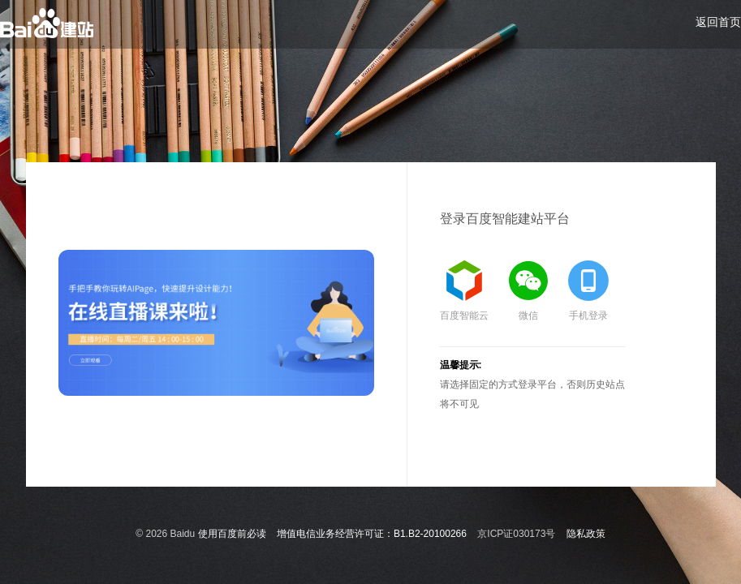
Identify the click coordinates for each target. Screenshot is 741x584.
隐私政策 (586, 533)
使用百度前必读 (232, 533)
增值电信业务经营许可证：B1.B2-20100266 (372, 533)
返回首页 (718, 21)
